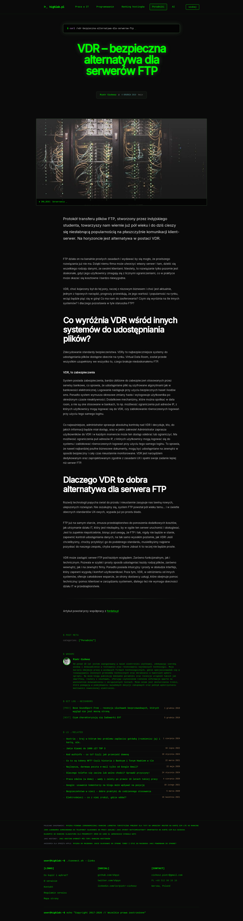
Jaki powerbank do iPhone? (162, 843)
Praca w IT (82, 6)
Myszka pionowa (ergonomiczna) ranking (86, 825)
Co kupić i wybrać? (56, 875)
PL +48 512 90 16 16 (164, 880)
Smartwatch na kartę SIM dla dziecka (166, 830)
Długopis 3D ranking (54, 834)
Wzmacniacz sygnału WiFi (123, 834)
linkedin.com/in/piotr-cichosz (117, 886)
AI (173, 6)
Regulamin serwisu (55, 892)
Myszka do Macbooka (83, 843)
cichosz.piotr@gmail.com (166, 875)
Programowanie (105, 6)
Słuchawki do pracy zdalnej (101, 830)
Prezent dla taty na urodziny (145, 825)
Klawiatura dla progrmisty (79, 834)
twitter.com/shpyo (109, 880)
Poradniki (158, 6)
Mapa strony (51, 898)
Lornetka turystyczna (118, 825)
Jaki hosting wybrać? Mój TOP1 (74, 838)
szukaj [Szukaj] (192, 6)
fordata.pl (113, 611)
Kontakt (48, 887)
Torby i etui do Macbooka (135, 843)
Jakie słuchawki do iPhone (107, 843)
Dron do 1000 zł (102, 834)
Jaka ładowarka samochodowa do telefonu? (65, 830)
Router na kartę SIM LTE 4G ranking (180, 825)
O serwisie (50, 881)
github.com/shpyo (108, 875)
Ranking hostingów (133, 6)
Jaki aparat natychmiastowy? (131, 830)
